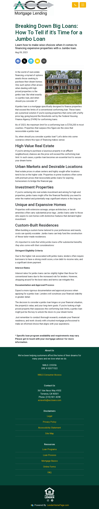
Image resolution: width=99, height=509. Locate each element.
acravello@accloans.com (49, 400)
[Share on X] (24, 61)
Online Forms (49, 466)
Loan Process (49, 455)
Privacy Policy (49, 422)
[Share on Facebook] (18, 61)
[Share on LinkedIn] (31, 61)
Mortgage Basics (49, 461)
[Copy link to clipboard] (44, 61)
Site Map (49, 433)
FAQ (49, 472)
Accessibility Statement (49, 427)
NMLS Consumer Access (49, 375)
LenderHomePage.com (58, 505)
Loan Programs (49, 449)
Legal (49, 416)
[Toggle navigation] (83, 5)
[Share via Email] (37, 61)
